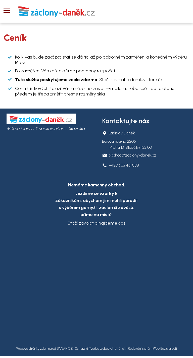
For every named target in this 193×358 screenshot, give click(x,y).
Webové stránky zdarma (34, 348)
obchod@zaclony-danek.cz (132, 155)
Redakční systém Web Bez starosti (152, 348)
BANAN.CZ (65, 348)
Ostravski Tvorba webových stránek (100, 348)
